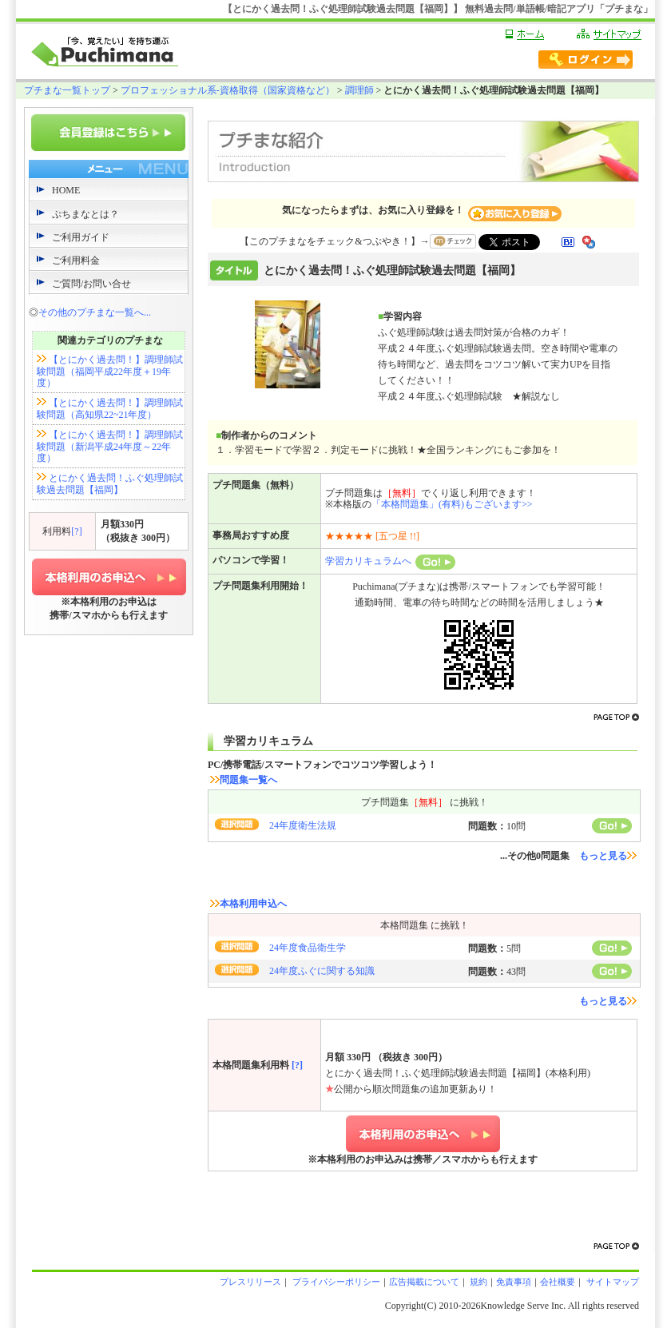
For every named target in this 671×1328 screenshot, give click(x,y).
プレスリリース (250, 1281)
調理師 (359, 90)
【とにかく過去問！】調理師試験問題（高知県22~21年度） (110, 408)
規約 (478, 1281)
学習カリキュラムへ (390, 561)
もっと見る (608, 855)
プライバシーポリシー (335, 1281)
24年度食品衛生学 (307, 947)
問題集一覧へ (243, 779)
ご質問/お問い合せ (91, 283)
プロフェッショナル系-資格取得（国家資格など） (228, 90)
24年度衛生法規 (302, 825)
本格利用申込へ (248, 903)
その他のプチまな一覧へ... (94, 312)
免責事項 (513, 1281)
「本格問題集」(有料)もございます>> (452, 504)
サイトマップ (611, 1281)
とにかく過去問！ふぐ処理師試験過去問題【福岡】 (110, 483)
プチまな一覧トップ (67, 90)
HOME (66, 190)
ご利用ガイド (80, 237)
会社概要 (557, 1281)
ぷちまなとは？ (85, 214)
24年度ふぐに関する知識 (322, 970)
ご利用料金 (76, 260)
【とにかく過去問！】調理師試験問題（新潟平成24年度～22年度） (110, 446)
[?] (76, 531)
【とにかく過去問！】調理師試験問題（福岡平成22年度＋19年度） (110, 371)
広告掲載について (424, 1281)
